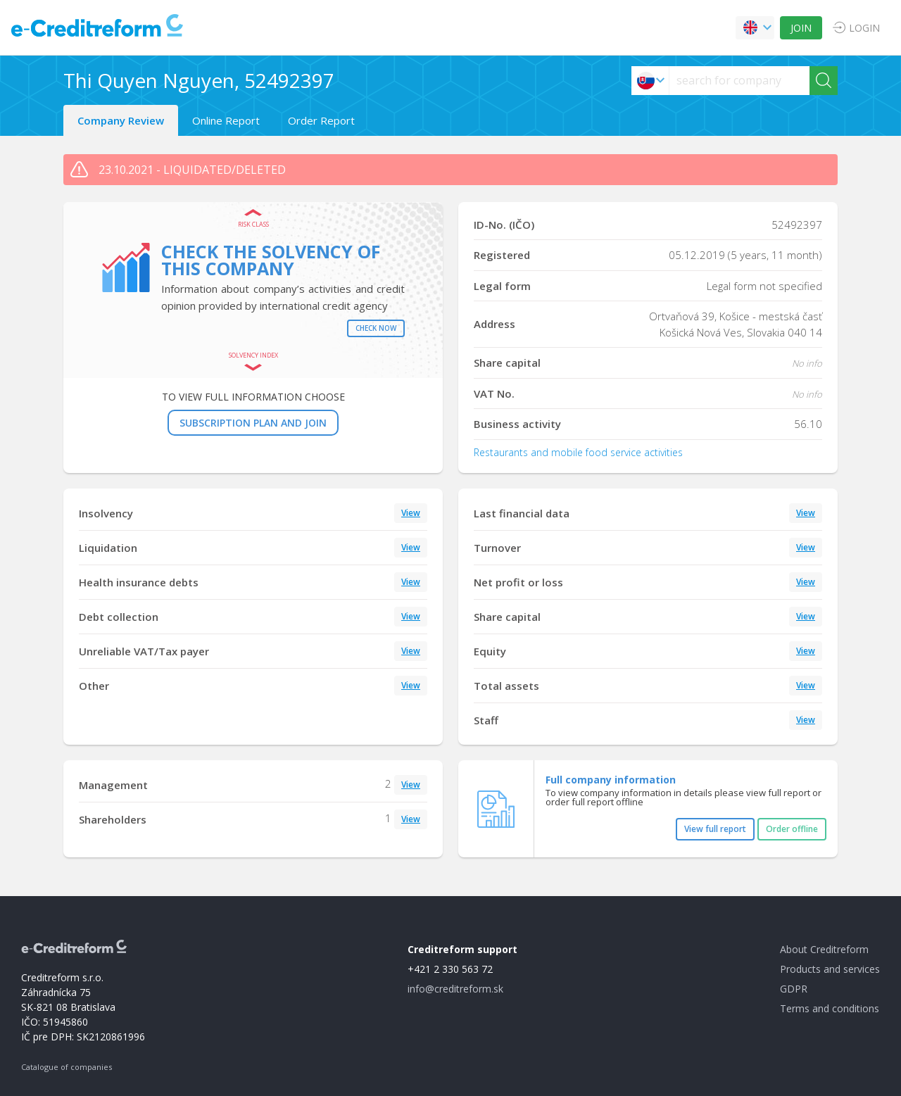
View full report (715, 829)
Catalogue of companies (66, 1067)
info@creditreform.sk (455, 988)
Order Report (321, 120)
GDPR (793, 988)
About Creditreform (824, 949)
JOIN (801, 27)
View (410, 513)
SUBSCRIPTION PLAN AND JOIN (253, 422)
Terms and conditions (829, 1008)
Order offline (792, 829)
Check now (375, 328)
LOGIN (864, 27)
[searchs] (739, 80)
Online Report (226, 120)
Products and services (830, 969)
